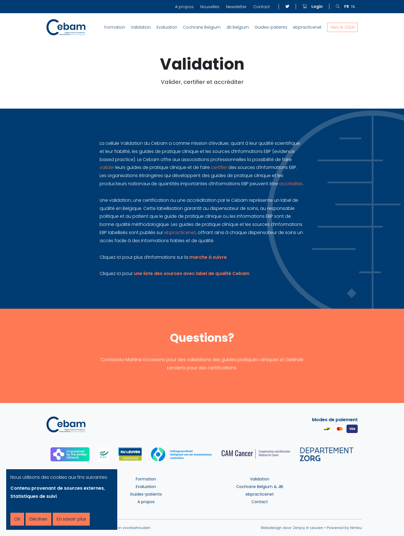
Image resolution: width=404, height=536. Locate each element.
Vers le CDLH (342, 27)
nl (353, 6)
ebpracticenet (307, 27)
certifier (219, 167)
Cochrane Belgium (202, 27)
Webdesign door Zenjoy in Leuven (292, 527)
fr (346, 6)
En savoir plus (71, 519)
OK (17, 519)
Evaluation (167, 27)
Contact (261, 7)
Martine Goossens (145, 359)
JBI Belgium (237, 27)
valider (107, 167)
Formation (114, 27)
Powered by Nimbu (344, 527)
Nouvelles (209, 7)
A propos (184, 7)
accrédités (291, 183)
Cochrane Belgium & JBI (259, 486)
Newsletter (236, 7)
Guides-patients (270, 27)
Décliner (38, 519)
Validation (141, 27)
